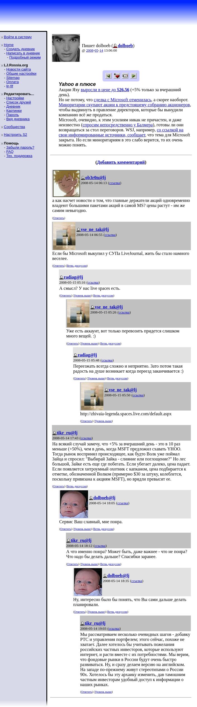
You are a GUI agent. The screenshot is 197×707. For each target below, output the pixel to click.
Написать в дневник (23, 53)
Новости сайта (18, 69)
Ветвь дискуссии (77, 265)
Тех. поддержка (19, 156)
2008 (89, 50)
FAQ (9, 151)
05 (96, 50)
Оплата (12, 82)
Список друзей (18, 102)
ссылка (114, 183)
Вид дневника (18, 119)
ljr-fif (9, 86)
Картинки (14, 110)
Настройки (15, 98)
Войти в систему (18, 37)
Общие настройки (21, 73)
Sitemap (13, 78)
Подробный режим (25, 57)
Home (9, 45)
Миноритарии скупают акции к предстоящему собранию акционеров (124, 104)
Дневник (13, 106)
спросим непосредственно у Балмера (118, 124)
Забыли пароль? (20, 147)
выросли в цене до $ (105, 89)
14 (101, 50)
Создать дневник (20, 49)
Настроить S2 (15, 134)
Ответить (58, 217)
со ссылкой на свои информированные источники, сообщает (121, 132)
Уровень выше (82, 295)
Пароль (12, 115)
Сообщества (14, 127)
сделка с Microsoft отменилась (122, 99)
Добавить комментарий (121, 162)
